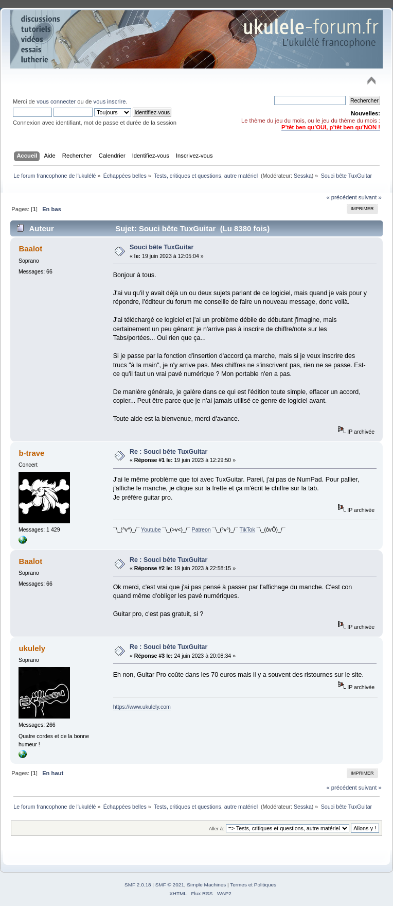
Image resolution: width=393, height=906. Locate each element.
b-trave (31, 453)
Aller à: (216, 828)
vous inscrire (110, 101)
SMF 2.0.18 (137, 884)
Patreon (201, 529)
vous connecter (56, 101)
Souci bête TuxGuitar (161, 247)
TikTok (247, 529)
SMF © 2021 (169, 884)
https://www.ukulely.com (142, 707)
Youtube (151, 529)
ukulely (32, 648)
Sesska (303, 176)
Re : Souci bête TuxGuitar (169, 451)
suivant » (370, 197)
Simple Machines (206, 884)
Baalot (30, 248)
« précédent (341, 197)
